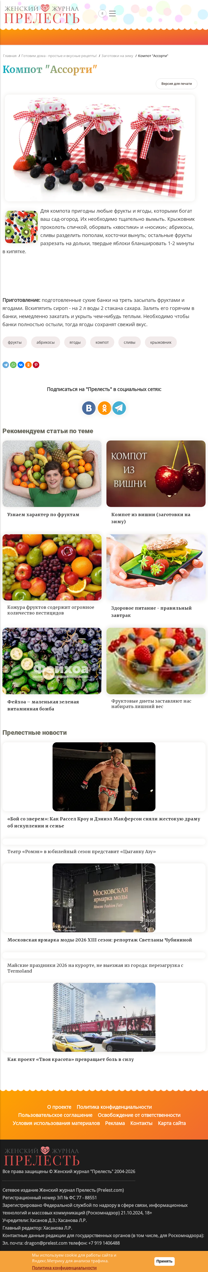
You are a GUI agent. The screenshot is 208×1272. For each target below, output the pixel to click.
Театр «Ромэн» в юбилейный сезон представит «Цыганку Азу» (81, 851)
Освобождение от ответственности (139, 1115)
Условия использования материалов (56, 1123)
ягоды (75, 342)
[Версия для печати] (176, 83)
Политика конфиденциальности (114, 1107)
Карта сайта (172, 1123)
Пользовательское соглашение (55, 1115)
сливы (129, 342)
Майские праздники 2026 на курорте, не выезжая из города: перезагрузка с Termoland (95, 968)
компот (102, 342)
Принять (165, 1261)
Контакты (141, 1123)
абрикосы (46, 342)
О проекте (59, 1107)
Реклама (115, 1123)
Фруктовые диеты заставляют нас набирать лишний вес (151, 703)
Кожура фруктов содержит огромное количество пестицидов (50, 610)
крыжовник (160, 342)
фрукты (15, 342)
